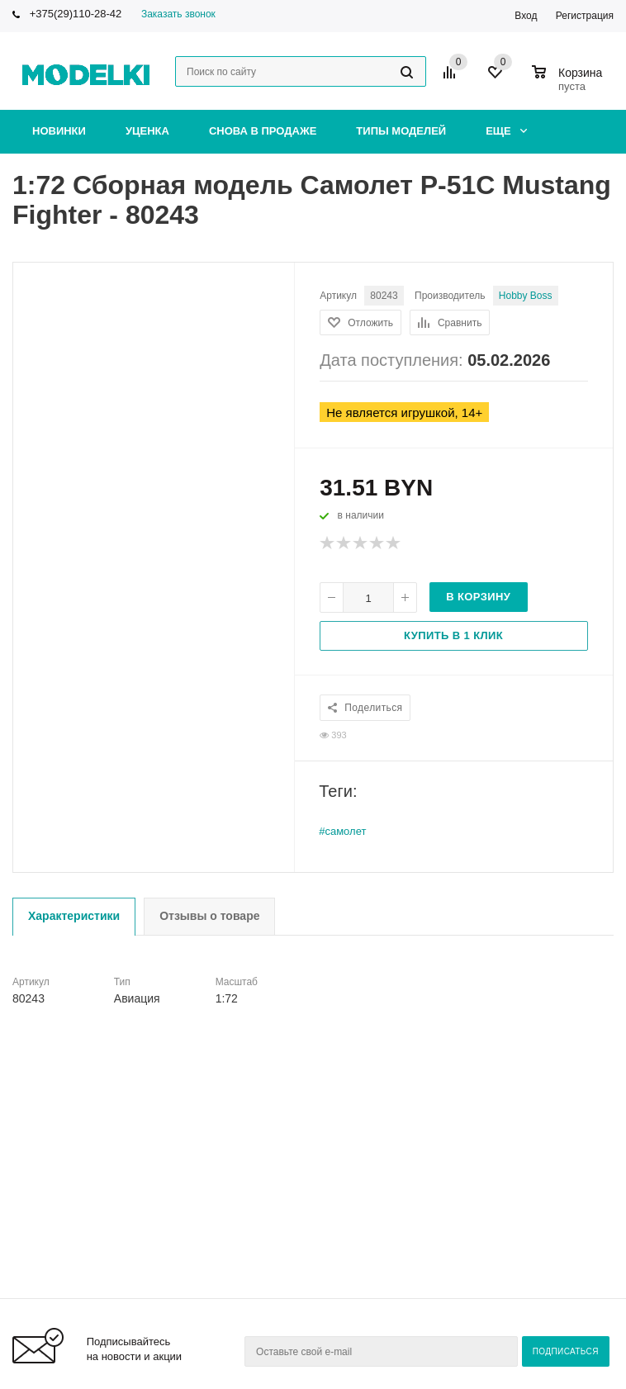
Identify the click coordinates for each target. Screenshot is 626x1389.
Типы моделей (401, 131)
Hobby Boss (525, 295)
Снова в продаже (262, 131)
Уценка (147, 131)
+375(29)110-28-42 (76, 13)
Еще (506, 131)
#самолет (342, 831)
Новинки (59, 131)
